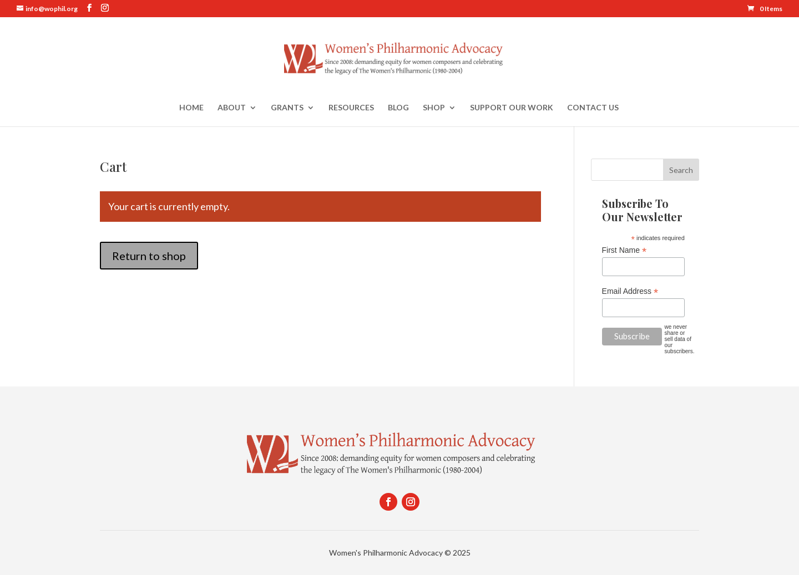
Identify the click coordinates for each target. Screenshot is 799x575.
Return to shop (149, 255)
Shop (434, 108)
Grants (287, 108)
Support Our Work (511, 108)
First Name (624, 250)
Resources (351, 108)
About (232, 108)
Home (191, 108)
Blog (398, 108)
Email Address (630, 291)
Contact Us (593, 108)
